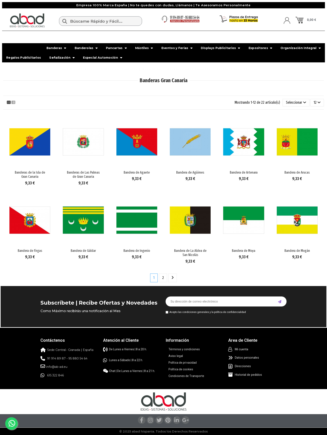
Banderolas (86, 48)
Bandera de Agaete (137, 172)
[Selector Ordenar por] (296, 102)
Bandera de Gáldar (83, 250)
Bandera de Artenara (244, 172)
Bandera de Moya (243, 250)
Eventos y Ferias (176, 48)
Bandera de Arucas (297, 172)
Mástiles (144, 48)
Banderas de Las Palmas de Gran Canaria (83, 174)
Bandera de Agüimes (190, 172)
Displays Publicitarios (220, 48)
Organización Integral (300, 48)
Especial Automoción (102, 57)
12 (317, 102)
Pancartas (116, 48)
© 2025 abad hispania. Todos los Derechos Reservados (163, 431)
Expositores (260, 48)
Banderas (56, 48)
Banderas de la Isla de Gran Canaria (30, 174)
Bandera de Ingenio (136, 250)
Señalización (62, 57)
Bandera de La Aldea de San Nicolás (190, 252)
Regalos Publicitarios (23, 57)
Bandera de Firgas (30, 250)
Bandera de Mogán (297, 250)
